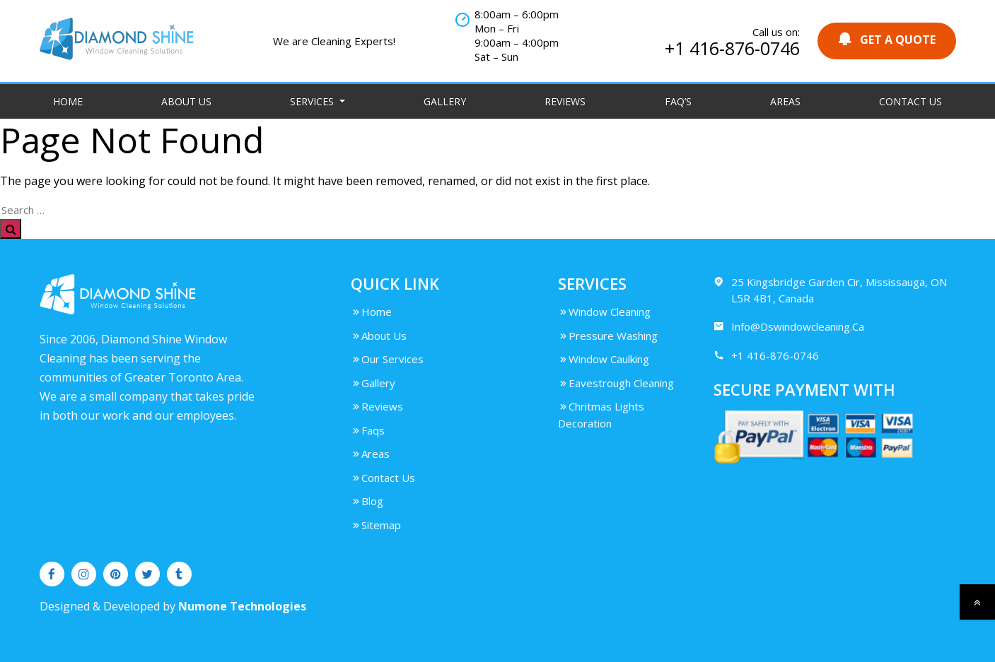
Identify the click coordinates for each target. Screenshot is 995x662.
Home (68, 101)
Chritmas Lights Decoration (601, 414)
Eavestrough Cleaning (616, 383)
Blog (367, 501)
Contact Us (910, 101)
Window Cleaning (604, 312)
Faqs (368, 430)
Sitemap (376, 525)
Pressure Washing (608, 336)
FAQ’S (678, 101)
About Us (186, 101)
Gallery (445, 101)
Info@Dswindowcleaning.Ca (789, 327)
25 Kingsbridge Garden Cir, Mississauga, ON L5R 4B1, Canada (830, 289)
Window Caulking (603, 359)
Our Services (387, 359)
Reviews (565, 101)
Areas (785, 101)
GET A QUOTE (886, 39)
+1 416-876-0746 (732, 48)
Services (313, 101)
